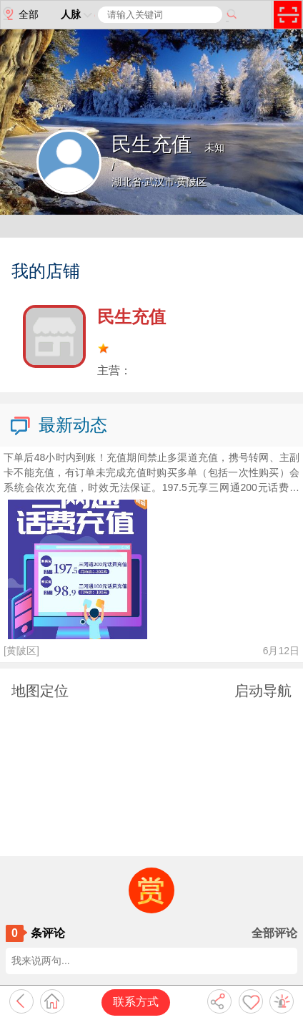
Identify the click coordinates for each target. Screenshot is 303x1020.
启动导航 (263, 691)
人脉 (78, 14)
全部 (20, 13)
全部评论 (274, 933)
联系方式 (136, 1002)
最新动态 (58, 426)
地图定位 (40, 691)
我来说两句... (40, 960)
